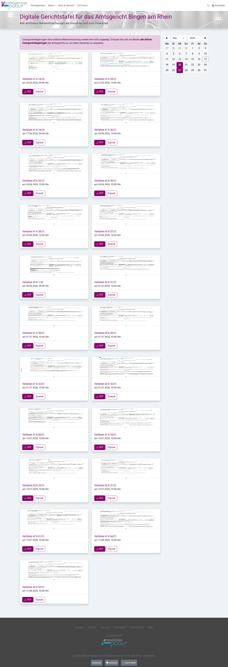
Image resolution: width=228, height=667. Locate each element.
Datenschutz (137, 627)
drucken (111, 662)
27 (179, 70)
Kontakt (79, 627)
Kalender (96, 662)
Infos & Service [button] (65, 5)
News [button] (51, 5)
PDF (27, 91)
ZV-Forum (82, 5)
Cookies (92, 627)
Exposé (39, 91)
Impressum (120, 627)
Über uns (105, 627)
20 (179, 64)
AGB (150, 627)
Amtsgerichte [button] (37, 5)
